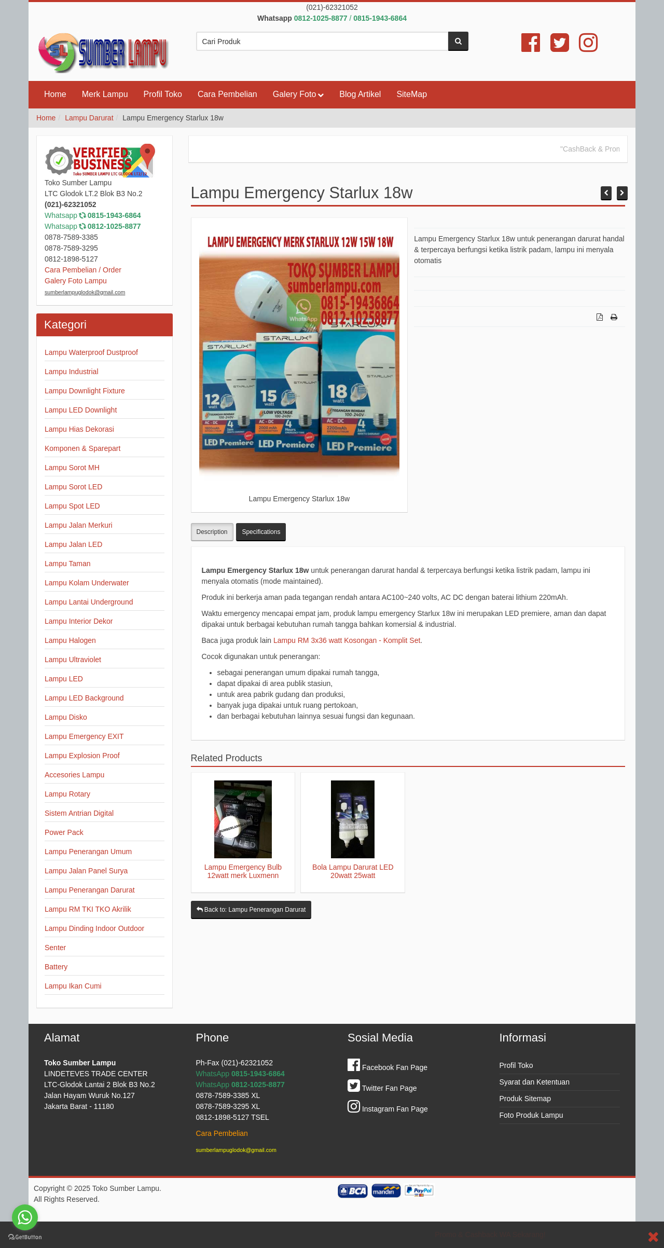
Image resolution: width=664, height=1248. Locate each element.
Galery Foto (294, 94)
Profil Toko (163, 94)
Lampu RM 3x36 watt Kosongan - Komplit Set (346, 640)
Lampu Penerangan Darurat (90, 890)
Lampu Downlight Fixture (85, 391)
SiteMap (411, 94)
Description (212, 532)
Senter (55, 947)
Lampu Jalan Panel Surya (86, 871)
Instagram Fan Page (388, 1109)
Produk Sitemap (525, 1098)
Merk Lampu (105, 94)
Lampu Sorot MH (72, 467)
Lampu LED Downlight (81, 410)
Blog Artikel (360, 94)
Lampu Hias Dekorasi (79, 429)
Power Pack (64, 832)
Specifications (261, 532)
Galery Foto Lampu (76, 281)
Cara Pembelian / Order (83, 270)
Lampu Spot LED (72, 506)
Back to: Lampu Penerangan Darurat (251, 909)
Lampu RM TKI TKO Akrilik (88, 909)
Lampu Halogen (70, 640)
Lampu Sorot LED (73, 487)
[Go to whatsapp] (25, 1217)
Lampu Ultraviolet (73, 659)
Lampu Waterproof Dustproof (91, 352)
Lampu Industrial (72, 371)
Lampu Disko (66, 717)
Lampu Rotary (67, 794)
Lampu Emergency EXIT (84, 736)
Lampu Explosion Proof (82, 755)
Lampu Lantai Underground (89, 602)
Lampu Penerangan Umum (88, 851)
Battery (56, 967)
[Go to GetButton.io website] (25, 1237)
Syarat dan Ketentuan (535, 1082)
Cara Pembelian (227, 94)
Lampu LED (64, 679)
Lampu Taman (67, 563)
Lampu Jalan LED (73, 544)
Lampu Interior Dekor (79, 621)
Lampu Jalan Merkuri (79, 525)
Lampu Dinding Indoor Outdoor (94, 928)
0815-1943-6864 (114, 215)
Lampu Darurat (89, 118)
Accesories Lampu (74, 775)
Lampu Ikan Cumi (73, 986)
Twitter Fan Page (382, 1088)
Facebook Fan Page (387, 1067)
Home (55, 94)
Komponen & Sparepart (82, 448)
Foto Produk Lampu (531, 1115)
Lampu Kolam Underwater (87, 583)
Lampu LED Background (84, 698)
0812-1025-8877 (114, 226)
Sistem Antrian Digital (79, 813)
